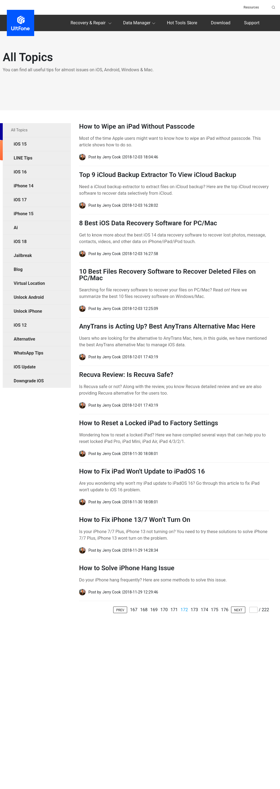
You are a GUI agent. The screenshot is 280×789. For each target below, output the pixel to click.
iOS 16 (20, 172)
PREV (120, 610)
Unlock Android (29, 297)
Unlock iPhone (28, 311)
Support (251, 22)
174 (204, 609)
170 (164, 609)
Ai (16, 227)
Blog (18, 269)
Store (192, 22)
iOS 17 (20, 199)
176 (224, 609)
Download (220, 22)
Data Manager (140, 23)
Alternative (24, 339)
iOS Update (25, 367)
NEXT (238, 610)
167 (133, 609)
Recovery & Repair (92, 23)
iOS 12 (20, 325)
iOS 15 (20, 144)
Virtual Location (29, 283)
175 (214, 609)
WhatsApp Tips (28, 353)
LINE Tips (23, 158)
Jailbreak (23, 255)
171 (174, 609)
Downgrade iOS (29, 380)
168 (143, 609)
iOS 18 (20, 241)
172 (184, 609)
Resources (251, 7)
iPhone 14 (23, 185)
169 (154, 609)
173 (194, 609)
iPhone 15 (23, 213)
